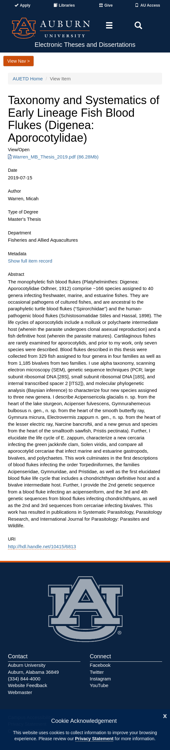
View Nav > (18, 61)
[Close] (165, 715)
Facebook (100, 665)
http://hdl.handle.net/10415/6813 (42, 546)
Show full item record (30, 260)
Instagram (100, 678)
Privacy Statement (94, 738)
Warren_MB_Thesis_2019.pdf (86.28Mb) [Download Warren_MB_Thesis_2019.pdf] (53, 156)
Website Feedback (27, 685)
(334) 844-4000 (24, 678)
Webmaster (20, 692)
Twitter (97, 672)
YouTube (99, 685)
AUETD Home (28, 78)
